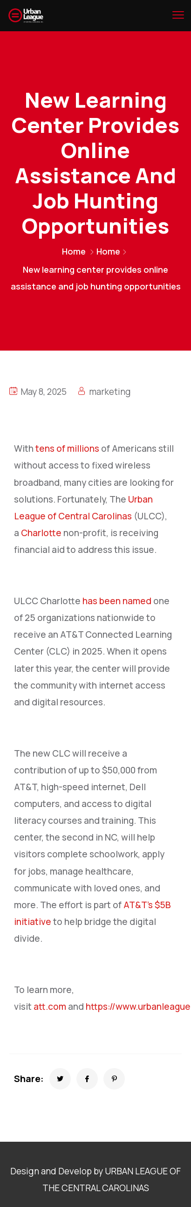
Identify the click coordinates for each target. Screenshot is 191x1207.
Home (74, 251)
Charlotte (41, 533)
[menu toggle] (178, 15)
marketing (110, 392)
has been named (116, 601)
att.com (50, 1006)
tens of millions (67, 448)
